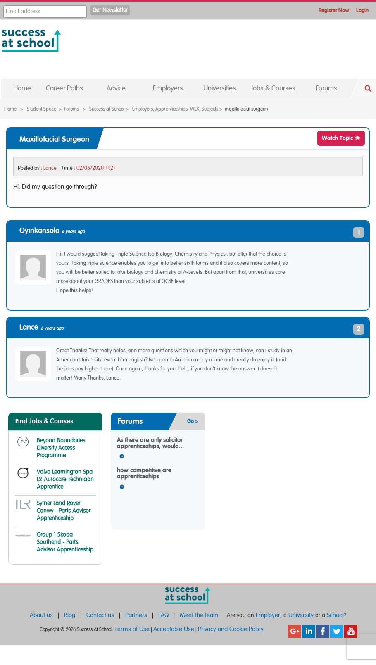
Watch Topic (341, 138)
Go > (192, 421)
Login (362, 10)
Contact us (100, 615)
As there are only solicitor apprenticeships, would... (150, 443)
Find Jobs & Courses (44, 421)
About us (41, 615)
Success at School (106, 109)
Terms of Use (132, 629)
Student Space (41, 109)
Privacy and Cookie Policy (231, 629)
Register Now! (335, 10)
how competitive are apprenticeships (144, 473)
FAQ (163, 615)
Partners (136, 615)
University (301, 615)
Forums (71, 109)
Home (10, 109)
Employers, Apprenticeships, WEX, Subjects (175, 109)
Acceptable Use (173, 629)
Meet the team (199, 615)
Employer (268, 615)
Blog (69, 615)
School (335, 615)
